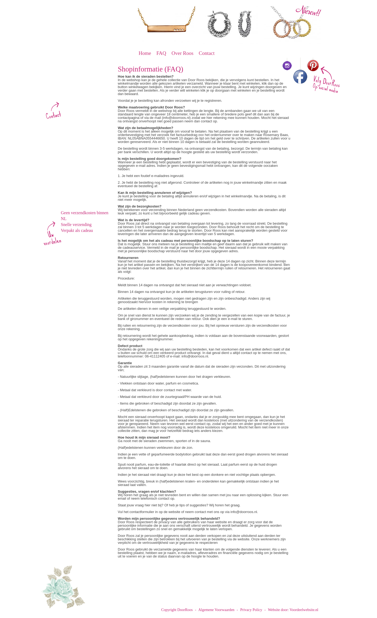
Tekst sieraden (75, 173)
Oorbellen (70, 145)
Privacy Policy (251, 610)
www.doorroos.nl (75, 97)
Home (145, 53)
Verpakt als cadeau (77, 230)
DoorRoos (85, 36)
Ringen (67, 166)
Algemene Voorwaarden (216, 610)
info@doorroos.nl (75, 102)
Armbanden (72, 152)
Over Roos (183, 53)
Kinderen (70, 180)
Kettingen (70, 159)
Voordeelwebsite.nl (304, 610)
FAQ (161, 53)
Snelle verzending (76, 224)
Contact (206, 53)
